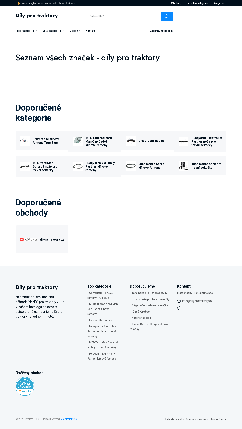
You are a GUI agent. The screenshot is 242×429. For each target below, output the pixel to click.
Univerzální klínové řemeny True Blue (46, 140)
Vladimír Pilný (69, 418)
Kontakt (90, 30)
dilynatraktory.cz (52, 239)
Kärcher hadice (141, 317)
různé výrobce (141, 311)
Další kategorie (51, 30)
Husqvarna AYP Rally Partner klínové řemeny (100, 166)
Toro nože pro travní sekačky (149, 292)
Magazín (219, 3)
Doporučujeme (218, 419)
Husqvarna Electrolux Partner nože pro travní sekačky (206, 141)
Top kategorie (25, 30)
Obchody (176, 3)
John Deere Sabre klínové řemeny (151, 165)
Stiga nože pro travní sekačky (150, 305)
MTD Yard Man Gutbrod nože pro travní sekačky (45, 166)
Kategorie (191, 419)
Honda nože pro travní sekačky (151, 299)
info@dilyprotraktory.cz (197, 301)
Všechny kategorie (198, 3)
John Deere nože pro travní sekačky (206, 165)
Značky (180, 419)
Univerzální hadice (151, 141)
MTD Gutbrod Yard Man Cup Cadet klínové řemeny (98, 141)
